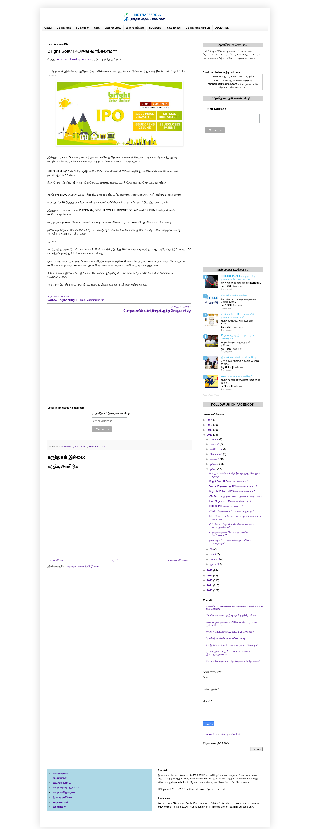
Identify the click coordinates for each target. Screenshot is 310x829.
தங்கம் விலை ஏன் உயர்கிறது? (237, 376)
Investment (94, 446)
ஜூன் (213, 469)
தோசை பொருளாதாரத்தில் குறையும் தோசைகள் (233, 661)
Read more (237, 286)
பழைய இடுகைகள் (179, 560)
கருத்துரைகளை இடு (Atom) (83, 566)
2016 (210, 575)
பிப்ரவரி (215, 559)
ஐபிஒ (97, 27)
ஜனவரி (215, 564)
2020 (210, 425)
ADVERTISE (222, 27)
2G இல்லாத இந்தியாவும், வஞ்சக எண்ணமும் (238, 337)
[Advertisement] (119, 359)
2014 (210, 585)
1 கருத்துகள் (226, 307)
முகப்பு (48, 27)
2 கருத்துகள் (226, 351)
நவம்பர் (215, 444)
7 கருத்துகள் (227, 369)
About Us (211, 734)
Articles (83, 446)
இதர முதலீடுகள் (135, 27)
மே (212, 549)
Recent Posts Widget (211, 395)
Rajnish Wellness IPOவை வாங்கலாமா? (232, 491)
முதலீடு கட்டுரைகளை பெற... (112, 413)
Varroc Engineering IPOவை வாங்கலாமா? (233, 486)
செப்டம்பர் (216, 454)
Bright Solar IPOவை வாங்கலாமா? (229, 481)
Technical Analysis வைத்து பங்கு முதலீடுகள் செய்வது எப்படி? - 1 (238, 277)
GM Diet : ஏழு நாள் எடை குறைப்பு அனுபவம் (235, 496)
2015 (210, 580)
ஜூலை (214, 463)
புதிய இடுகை (56, 560)
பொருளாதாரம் (70, 446)
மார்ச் (213, 554)
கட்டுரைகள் (82, 27)
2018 (210, 434)
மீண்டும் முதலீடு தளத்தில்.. (235, 294)
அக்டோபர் (216, 449)
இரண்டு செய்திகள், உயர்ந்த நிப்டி (238, 357)
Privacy (224, 734)
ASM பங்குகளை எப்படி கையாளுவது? (231, 511)
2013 (210, 590)
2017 (210, 570)
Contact (235, 734)
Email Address (215, 109)
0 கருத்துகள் (227, 288)
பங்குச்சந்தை (64, 27)
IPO (103, 446)
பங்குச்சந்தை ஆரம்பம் (198, 27)
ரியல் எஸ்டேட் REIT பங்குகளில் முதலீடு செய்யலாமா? (237, 315)
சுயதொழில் (155, 27)
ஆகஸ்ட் (215, 459)
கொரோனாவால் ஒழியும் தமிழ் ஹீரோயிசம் (231, 615)
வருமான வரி (173, 27)
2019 (210, 429)
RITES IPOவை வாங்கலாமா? (226, 506)
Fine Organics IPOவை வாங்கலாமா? (230, 501)
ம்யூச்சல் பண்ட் (113, 27)
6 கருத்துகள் (227, 329)
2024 (210, 419)
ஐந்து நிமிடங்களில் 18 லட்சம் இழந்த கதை (230, 631)
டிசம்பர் (214, 439)
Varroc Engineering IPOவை (73, 59)
